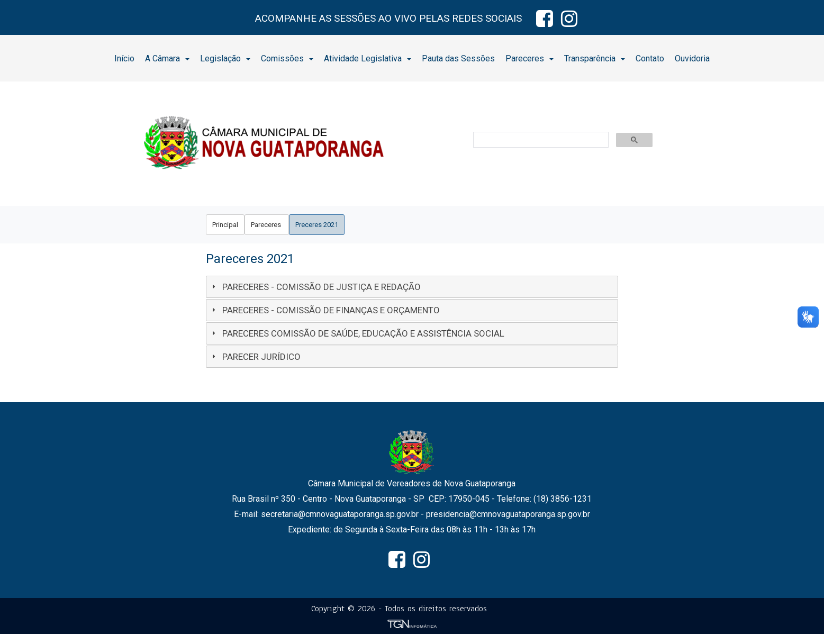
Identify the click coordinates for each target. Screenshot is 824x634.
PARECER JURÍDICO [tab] (255, 356)
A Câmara (167, 58)
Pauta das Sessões (458, 58)
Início (124, 58)
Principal (225, 225)
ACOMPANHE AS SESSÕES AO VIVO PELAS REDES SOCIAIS (388, 18)
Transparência (594, 58)
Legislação (225, 58)
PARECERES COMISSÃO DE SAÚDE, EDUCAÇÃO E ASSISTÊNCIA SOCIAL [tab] (356, 333)
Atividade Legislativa (367, 58)
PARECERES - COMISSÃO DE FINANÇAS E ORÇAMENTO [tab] (324, 310)
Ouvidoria (692, 58)
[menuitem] (124, 58)
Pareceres (529, 58)
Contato (650, 58)
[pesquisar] (539, 140)
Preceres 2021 (316, 225)
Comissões (287, 58)
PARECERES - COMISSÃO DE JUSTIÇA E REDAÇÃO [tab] (315, 287)
